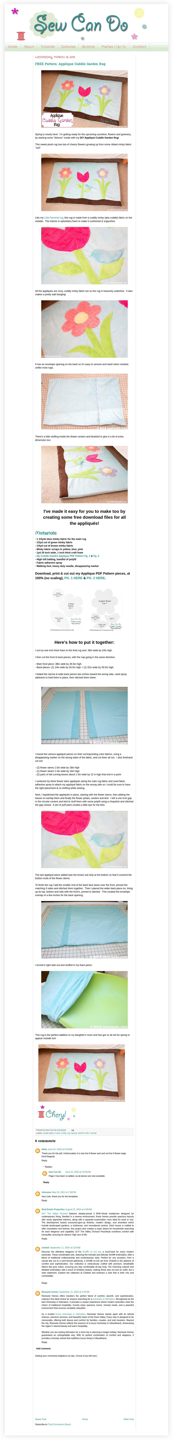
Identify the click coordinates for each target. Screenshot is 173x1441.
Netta (44, 1149)
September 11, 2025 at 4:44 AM (74, 1292)
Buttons (88, 47)
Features (68, 47)
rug (68, 1133)
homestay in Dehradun (104, 1299)
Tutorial (93, 1133)
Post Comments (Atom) (59, 1424)
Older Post (129, 1419)
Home (12, 47)
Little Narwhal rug (53, 217)
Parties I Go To (114, 47)
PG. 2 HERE (96, 578)
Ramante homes (50, 1292)
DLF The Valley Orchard (55, 1213)
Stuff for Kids (83, 1133)
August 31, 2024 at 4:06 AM (78, 1209)
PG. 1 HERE (73, 578)
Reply (44, 1160)
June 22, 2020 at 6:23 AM (60, 1149)
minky (63, 1133)
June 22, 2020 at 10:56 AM (78, 1172)
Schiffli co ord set (92, 1252)
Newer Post (40, 1419)
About (29, 47)
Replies (48, 1167)
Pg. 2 (96, 556)
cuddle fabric (48, 1133)
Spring (74, 1133)
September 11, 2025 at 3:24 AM (65, 1247)
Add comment (43, 1348)
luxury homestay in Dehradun (70, 1314)
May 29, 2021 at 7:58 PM (64, 1192)
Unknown (46, 1192)
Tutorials (47, 47)
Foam (57, 1133)
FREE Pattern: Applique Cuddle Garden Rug (70, 64)
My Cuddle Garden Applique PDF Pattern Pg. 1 (63, 556)
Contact (139, 47)
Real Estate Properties (53, 1209)
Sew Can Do (55, 1172)
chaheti (45, 1247)
